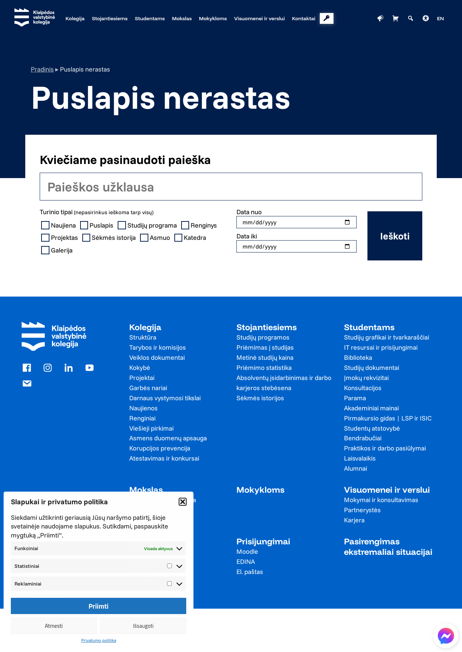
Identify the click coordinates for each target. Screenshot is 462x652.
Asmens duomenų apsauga (168, 438)
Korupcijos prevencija (159, 448)
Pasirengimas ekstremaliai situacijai (388, 546)
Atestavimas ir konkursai (164, 458)
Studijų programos (262, 337)
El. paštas (249, 571)
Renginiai (142, 418)
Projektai (141, 378)
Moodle (247, 551)
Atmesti (54, 626)
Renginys (200, 225)
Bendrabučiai (363, 438)
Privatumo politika (98, 640)
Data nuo (249, 212)
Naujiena (59, 225)
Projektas (60, 237)
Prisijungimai (263, 541)
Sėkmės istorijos (260, 398)
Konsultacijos (363, 388)
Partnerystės (362, 510)
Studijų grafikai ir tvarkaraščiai (386, 337)
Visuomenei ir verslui (387, 489)
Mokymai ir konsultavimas (381, 500)
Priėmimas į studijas (265, 347)
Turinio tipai (96, 212)
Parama (355, 398)
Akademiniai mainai (371, 408)
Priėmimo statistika (264, 367)
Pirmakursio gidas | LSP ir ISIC (388, 418)
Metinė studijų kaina (264, 357)
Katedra (191, 237)
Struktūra (142, 337)
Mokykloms (260, 489)
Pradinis (42, 69)
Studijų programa (148, 225)
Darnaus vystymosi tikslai (165, 398)
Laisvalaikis (360, 458)
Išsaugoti (143, 626)
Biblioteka (358, 357)
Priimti (98, 606)
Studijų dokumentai (371, 367)
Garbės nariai (148, 388)
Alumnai (355, 468)
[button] (182, 501)
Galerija (57, 250)
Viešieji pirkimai (151, 428)
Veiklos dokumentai (157, 357)
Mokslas (146, 489)
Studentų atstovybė (372, 428)
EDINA (245, 561)
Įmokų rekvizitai (366, 378)
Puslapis (97, 225)
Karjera (354, 520)
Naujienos (143, 408)
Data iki (246, 236)
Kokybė (139, 367)
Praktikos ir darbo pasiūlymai (385, 448)
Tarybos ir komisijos (157, 347)
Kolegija (145, 327)
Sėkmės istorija (110, 237)
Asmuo (155, 237)
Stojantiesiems (266, 327)
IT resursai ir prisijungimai (381, 347)
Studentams (369, 327)
